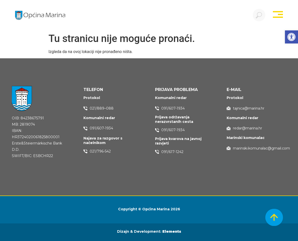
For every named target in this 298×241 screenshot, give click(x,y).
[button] (291, 36)
